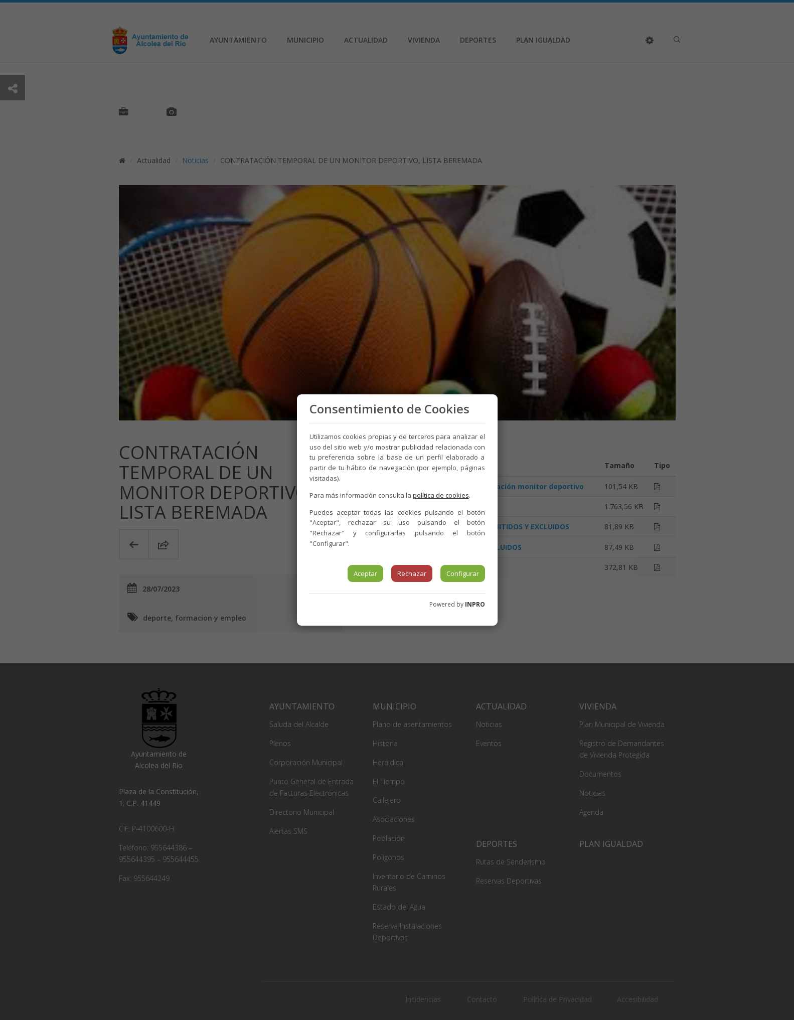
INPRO (475, 604)
